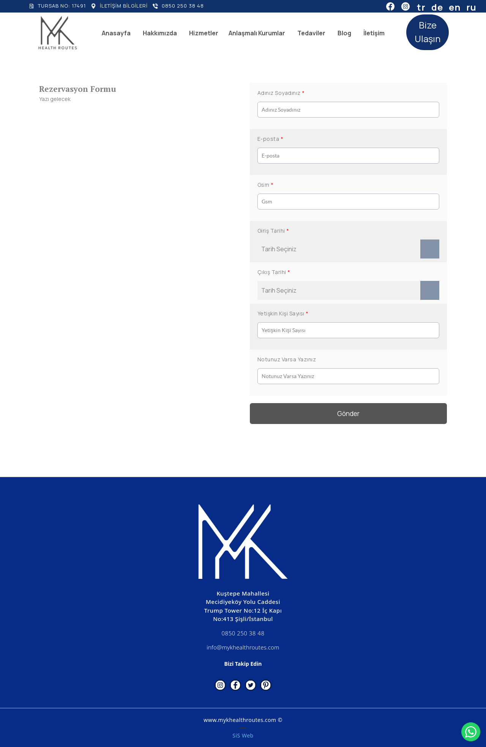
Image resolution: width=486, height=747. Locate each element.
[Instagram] (405, 6)
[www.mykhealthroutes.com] (58, 33)
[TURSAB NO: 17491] (57, 6)
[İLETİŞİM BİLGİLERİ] (119, 6)
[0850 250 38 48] (178, 6)
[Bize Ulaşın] (427, 32)
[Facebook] (390, 6)
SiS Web (242, 735)
